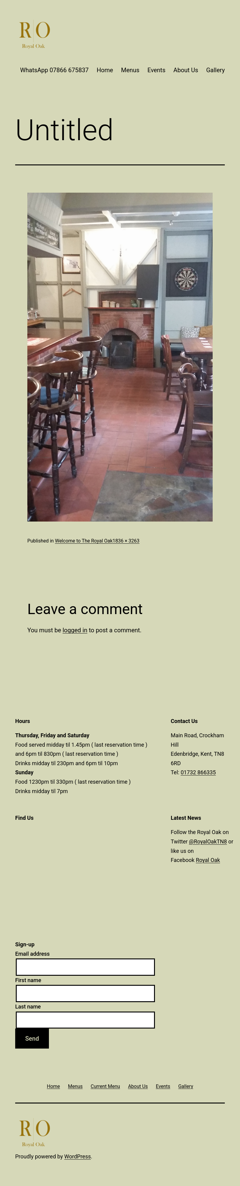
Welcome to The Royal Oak (84, 541)
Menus (130, 70)
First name (28, 980)
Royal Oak (208, 860)
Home (105, 70)
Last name (28, 1006)
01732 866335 (198, 772)
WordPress (77, 1156)
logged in (75, 630)
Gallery (215, 70)
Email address (32, 954)
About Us (185, 70)
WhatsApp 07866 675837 (54, 70)
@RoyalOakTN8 (208, 841)
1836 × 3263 (126, 541)
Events (156, 70)
